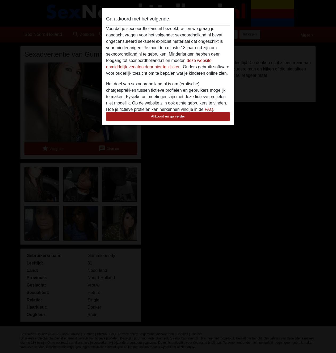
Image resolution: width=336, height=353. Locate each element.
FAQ (209, 109)
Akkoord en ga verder (168, 116)
